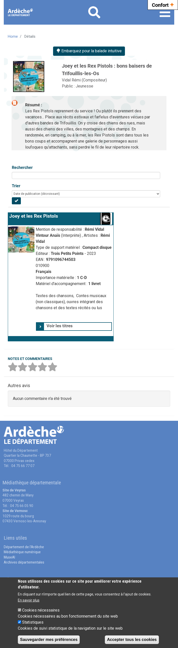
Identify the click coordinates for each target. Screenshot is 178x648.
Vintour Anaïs (48, 235)
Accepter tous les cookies (132, 639)
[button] (60, 338)
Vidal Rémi (72, 80)
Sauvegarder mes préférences (49, 639)
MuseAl (9, 557)
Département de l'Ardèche (24, 547)
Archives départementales (24, 562)
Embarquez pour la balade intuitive (89, 51)
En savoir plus (28, 600)
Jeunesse (84, 86)
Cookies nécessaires (41, 610)
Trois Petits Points (67, 253)
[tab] (74, 326)
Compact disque (97, 247)
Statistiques (32, 622)
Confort (163, 4)
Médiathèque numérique (22, 552)
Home (13, 36)
